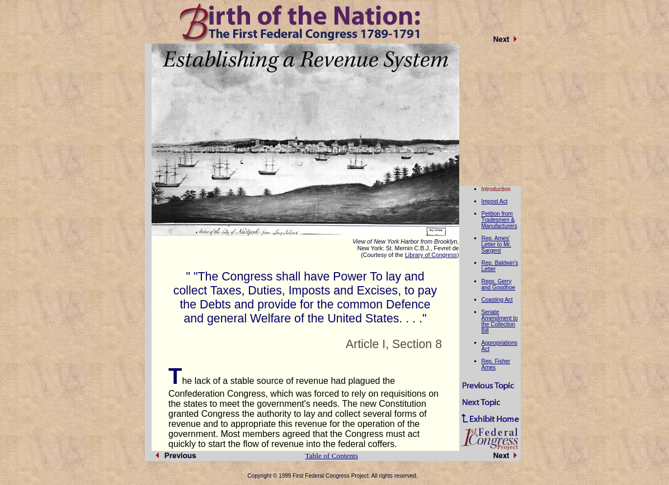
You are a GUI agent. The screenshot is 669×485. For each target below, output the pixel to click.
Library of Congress (431, 254)
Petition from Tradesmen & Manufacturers (499, 220)
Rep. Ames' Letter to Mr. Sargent (496, 244)
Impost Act (495, 201)
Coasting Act (497, 300)
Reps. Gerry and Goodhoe (499, 284)
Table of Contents (332, 455)
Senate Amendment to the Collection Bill (500, 321)
